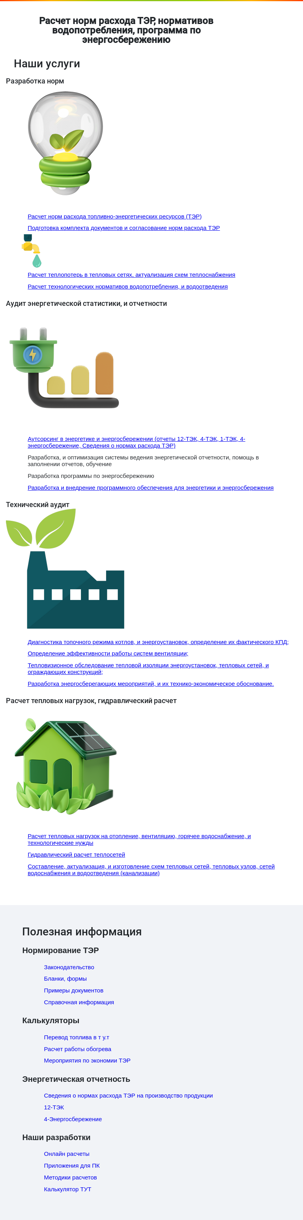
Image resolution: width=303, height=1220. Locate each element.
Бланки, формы (65, 978)
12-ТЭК (54, 1107)
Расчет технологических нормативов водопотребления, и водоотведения (128, 286)
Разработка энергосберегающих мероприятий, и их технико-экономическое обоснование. (151, 683)
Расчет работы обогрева (78, 1049)
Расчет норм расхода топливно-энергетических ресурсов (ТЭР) (115, 216)
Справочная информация (79, 1002)
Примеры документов (74, 990)
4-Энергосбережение (73, 1119)
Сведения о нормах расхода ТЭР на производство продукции (128, 1095)
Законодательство (69, 967)
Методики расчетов (70, 1177)
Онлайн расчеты (67, 1153)
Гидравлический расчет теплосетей (76, 854)
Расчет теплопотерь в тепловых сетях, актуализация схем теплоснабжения (131, 274)
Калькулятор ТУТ (68, 1189)
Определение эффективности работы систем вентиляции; (108, 653)
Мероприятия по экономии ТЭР (87, 1060)
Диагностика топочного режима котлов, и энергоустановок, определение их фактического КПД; (158, 642)
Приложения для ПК (72, 1165)
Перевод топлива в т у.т (76, 1037)
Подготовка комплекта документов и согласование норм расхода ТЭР (124, 227)
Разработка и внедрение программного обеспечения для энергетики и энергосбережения (150, 487)
